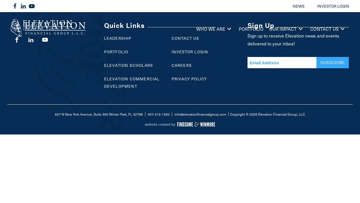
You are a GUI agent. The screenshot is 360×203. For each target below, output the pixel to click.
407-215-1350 (159, 114)
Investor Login (190, 52)
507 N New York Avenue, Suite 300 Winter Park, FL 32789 (99, 114)
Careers (182, 65)
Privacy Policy (189, 79)
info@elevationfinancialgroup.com (200, 114)
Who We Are (214, 29)
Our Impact (287, 29)
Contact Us (328, 29)
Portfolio (251, 28)
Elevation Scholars (128, 65)
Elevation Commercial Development (132, 82)
